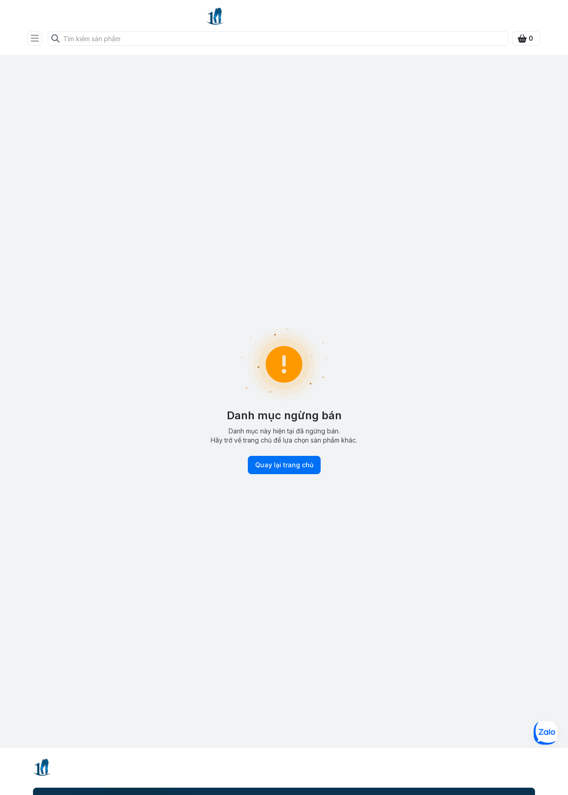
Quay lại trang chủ (284, 465)
